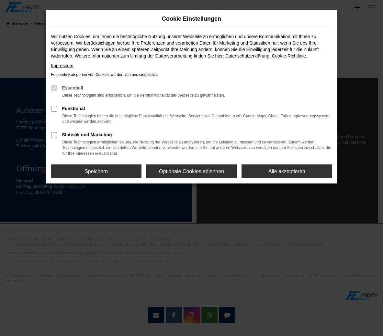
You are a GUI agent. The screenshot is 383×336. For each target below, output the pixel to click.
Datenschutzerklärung (247, 55)
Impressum (62, 65)
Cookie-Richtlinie (289, 55)
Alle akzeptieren (286, 171)
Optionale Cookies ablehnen (191, 171)
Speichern (96, 171)
